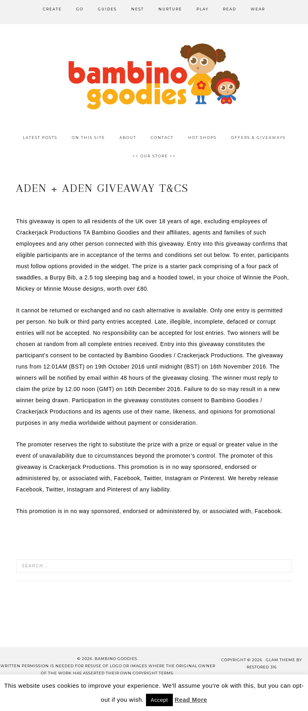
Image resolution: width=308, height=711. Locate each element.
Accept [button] (159, 700)
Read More (190, 699)
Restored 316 (262, 667)
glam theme (280, 660)
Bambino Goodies (154, 76)
